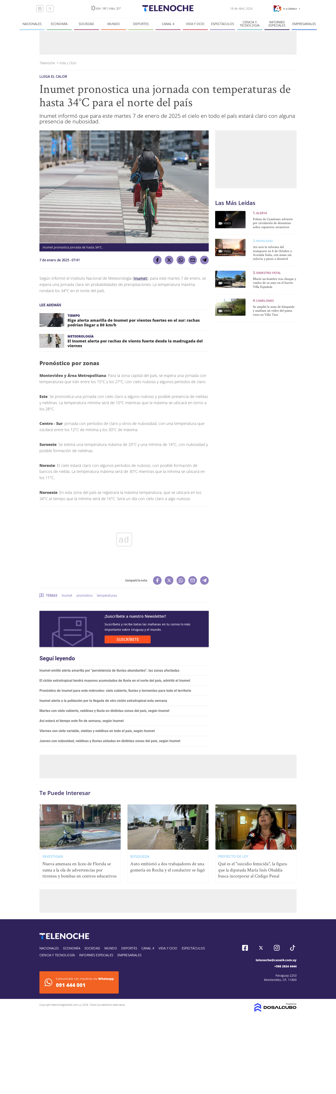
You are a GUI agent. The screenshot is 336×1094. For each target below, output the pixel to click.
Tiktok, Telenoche (293, 948)
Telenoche (47, 63)
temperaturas (107, 595)
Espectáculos (222, 23)
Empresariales (304, 23)
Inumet (140, 278)
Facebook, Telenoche (245, 948)
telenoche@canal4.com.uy (276, 960)
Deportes (141, 23)
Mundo (113, 23)
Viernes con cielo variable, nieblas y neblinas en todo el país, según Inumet (97, 731)
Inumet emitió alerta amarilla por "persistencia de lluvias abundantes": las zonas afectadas (109, 670)
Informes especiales (276, 24)
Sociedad (86, 23)
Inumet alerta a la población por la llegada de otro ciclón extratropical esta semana (103, 701)
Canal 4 (168, 23)
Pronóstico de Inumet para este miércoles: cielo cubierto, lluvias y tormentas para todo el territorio (115, 691)
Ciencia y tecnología (250, 24)
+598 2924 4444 (285, 966)
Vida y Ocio (195, 23)
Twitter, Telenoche (261, 948)
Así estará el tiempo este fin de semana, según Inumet (81, 721)
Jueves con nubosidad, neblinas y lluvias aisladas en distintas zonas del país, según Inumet (109, 741)
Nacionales (32, 23)
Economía (59, 23)
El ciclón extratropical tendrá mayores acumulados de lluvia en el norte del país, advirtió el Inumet (114, 681)
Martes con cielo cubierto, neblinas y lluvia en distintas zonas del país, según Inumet (104, 711)
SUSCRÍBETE (128, 639)
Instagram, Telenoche (277, 948)
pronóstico (84, 595)
